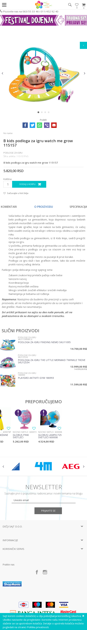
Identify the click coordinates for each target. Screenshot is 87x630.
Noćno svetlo (20, 432)
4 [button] (49, 112)
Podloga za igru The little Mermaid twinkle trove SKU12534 (51, 361)
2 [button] (42, 112)
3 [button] (46, 112)
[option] (43, 73)
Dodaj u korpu (27, 184)
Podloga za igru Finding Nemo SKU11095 (44, 342)
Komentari (9, 207)
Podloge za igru (13, 152)
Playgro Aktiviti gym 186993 (36, 378)
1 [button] (39, 112)
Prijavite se (48, 510)
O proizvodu (43, 207)
